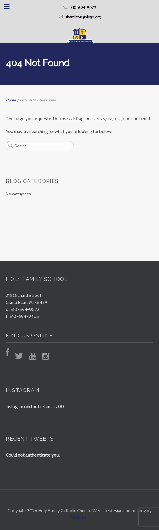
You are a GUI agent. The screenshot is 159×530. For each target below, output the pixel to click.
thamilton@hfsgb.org (83, 17)
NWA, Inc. (79, 517)
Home (11, 100)
